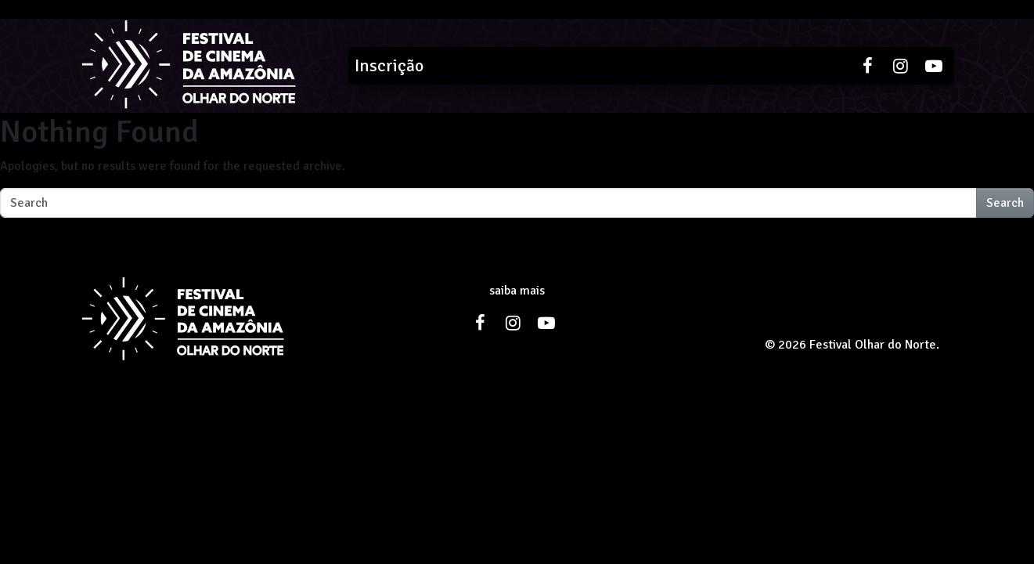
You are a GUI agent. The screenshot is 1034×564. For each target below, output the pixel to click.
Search (1005, 203)
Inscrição (389, 65)
